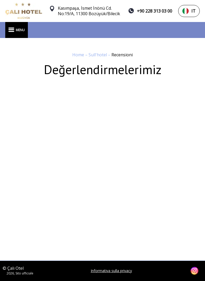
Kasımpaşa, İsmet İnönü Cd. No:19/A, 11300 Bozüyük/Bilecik (89, 10)
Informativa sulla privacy (111, 271)
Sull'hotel (98, 55)
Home (78, 55)
